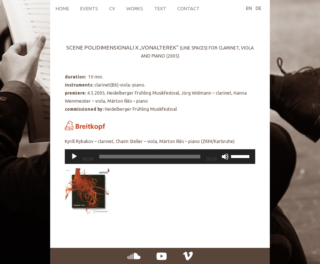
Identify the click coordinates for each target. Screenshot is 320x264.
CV (112, 8)
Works (134, 8)
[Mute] (225, 156)
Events (89, 8)
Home (62, 8)
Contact (188, 8)
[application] (160, 156)
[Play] (74, 156)
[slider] (149, 156)
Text (160, 8)
